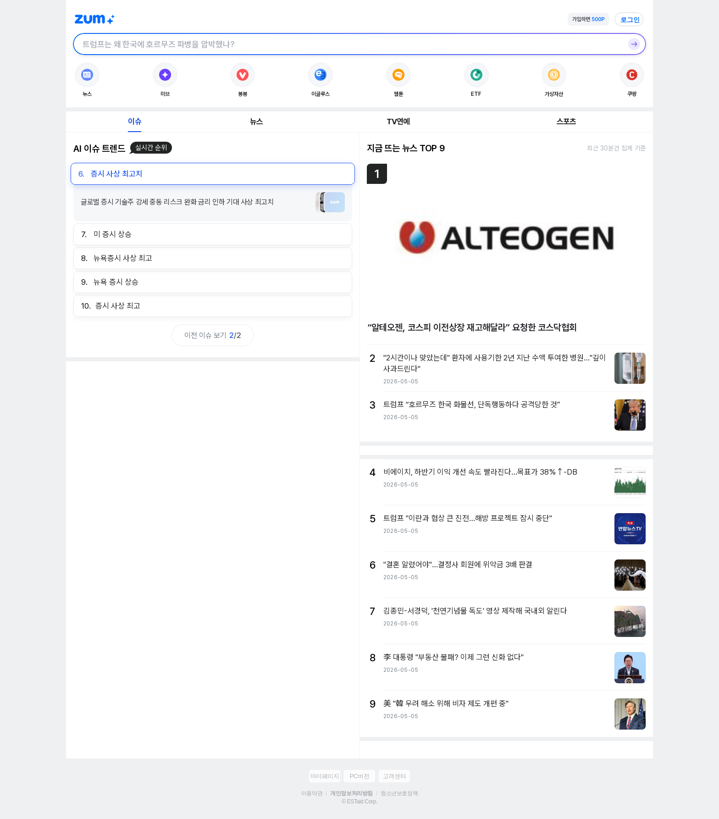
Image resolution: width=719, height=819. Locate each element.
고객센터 (394, 776)
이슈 (134, 121)
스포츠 (566, 121)
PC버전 (359, 776)
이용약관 (311, 793)
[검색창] (348, 44)
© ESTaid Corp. (359, 801)
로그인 (630, 19)
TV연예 (398, 121)
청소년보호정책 (399, 793)
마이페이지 (324, 776)
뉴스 (256, 121)
